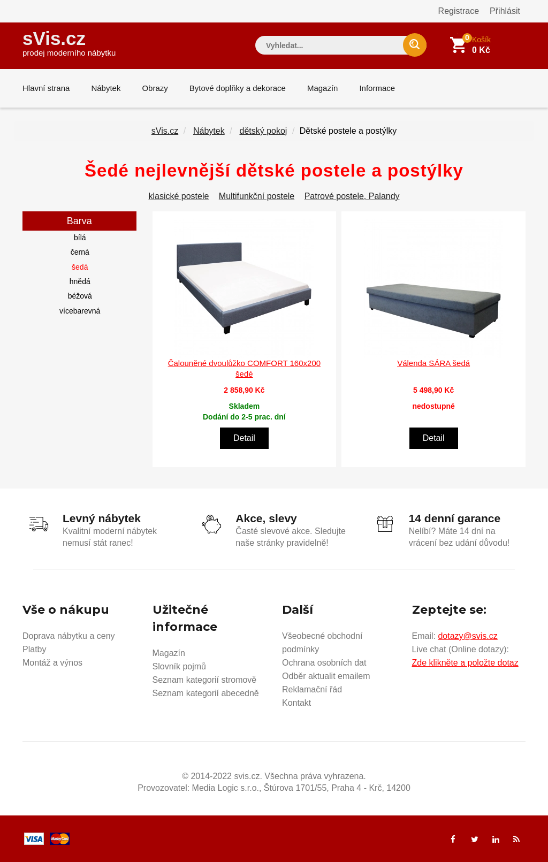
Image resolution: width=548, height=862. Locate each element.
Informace (377, 88)
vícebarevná (79, 311)
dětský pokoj (263, 130)
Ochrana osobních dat (324, 662)
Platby (34, 649)
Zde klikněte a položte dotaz (465, 662)
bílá (80, 237)
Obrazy (155, 88)
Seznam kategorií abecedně (206, 693)
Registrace (458, 11)
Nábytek (105, 88)
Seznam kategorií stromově (205, 679)
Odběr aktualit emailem (326, 676)
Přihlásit (505, 11)
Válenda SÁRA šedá (433, 363)
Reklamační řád (312, 689)
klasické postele (178, 196)
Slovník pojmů (180, 666)
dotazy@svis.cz (467, 635)
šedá (80, 267)
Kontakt (296, 702)
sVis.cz (69, 42)
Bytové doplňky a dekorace (237, 88)
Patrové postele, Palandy (352, 196)
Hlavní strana (46, 88)
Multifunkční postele (256, 196)
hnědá (80, 281)
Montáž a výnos (52, 662)
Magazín (322, 88)
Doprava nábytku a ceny (68, 635)
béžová (80, 296)
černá (80, 252)
